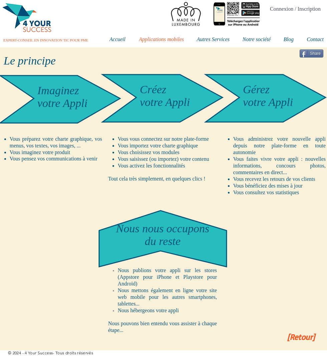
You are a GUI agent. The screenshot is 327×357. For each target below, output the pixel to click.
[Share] (311, 53)
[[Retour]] (300, 337)
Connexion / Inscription (295, 9)
